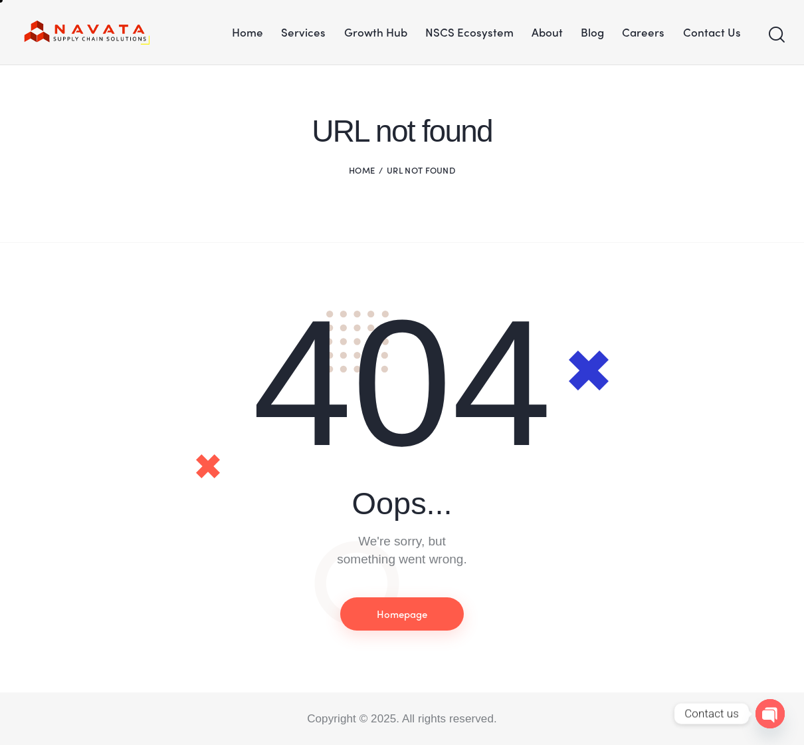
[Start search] (775, 35)
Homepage (402, 614)
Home (362, 170)
